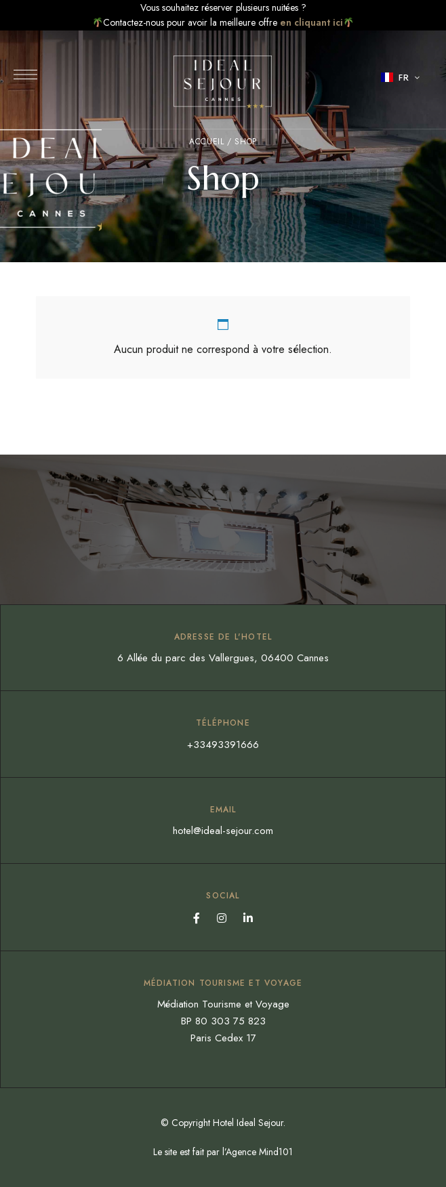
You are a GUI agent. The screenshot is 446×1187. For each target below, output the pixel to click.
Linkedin (248, 918)
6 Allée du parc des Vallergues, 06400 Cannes (223, 657)
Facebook (196, 918)
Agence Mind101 (259, 1152)
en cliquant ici (311, 22)
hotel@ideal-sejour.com (223, 830)
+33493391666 (223, 744)
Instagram (221, 918)
